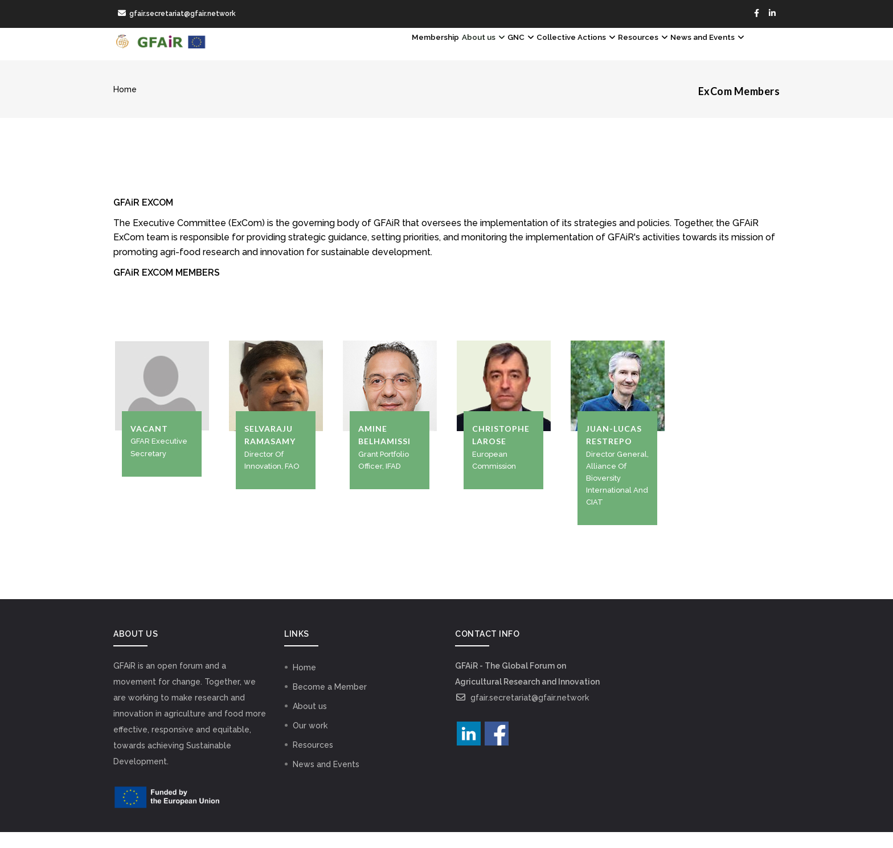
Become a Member (330, 702)
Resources (613, 52)
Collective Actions (527, 52)
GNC (454, 52)
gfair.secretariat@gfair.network (522, 713)
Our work (310, 741)
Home (125, 105)
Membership (336, 52)
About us (401, 52)
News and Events (697, 52)
